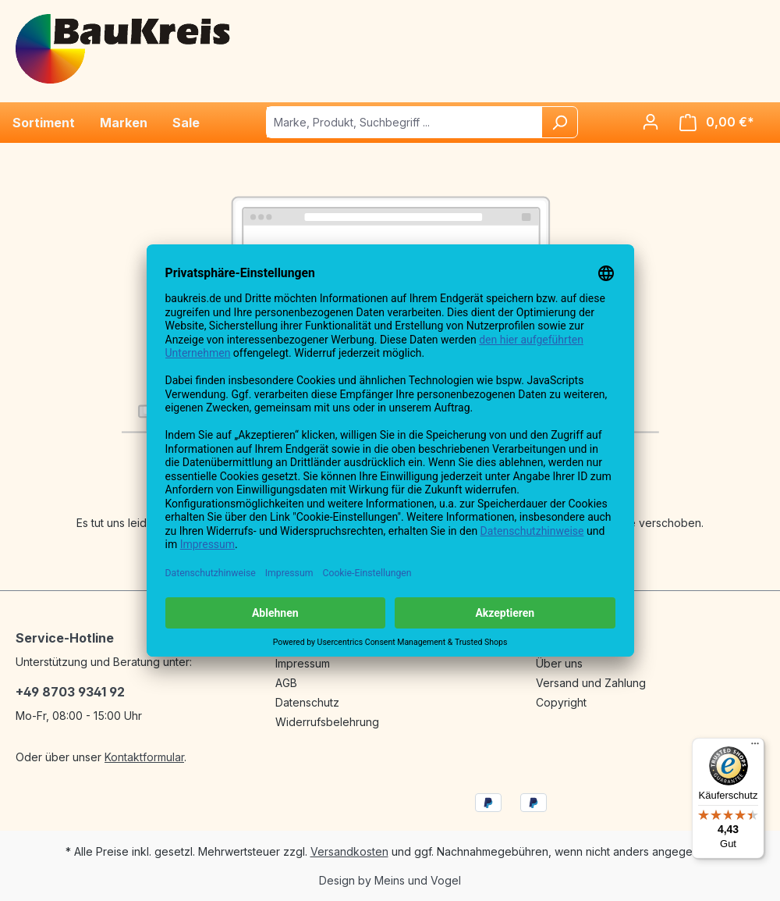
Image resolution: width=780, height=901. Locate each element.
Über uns (559, 663)
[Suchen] (559, 122)
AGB (286, 682)
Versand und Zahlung (591, 682)
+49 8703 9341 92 (70, 692)
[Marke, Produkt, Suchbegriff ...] (404, 122)
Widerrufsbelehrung (327, 721)
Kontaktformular (144, 757)
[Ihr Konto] (650, 121)
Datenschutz (307, 702)
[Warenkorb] (716, 122)
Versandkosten (349, 851)
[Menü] (755, 747)
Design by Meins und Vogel (390, 880)
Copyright (561, 702)
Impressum (302, 663)
